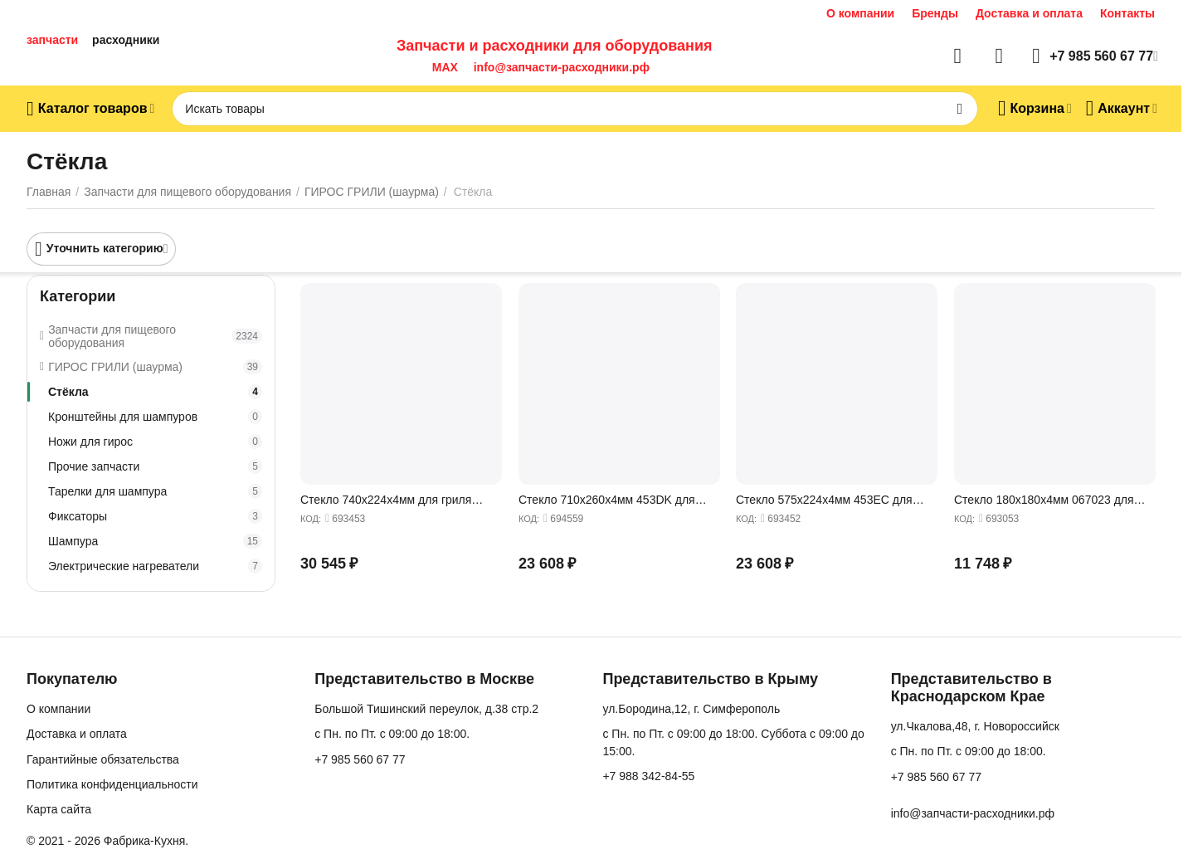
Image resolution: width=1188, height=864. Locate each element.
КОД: (310, 519)
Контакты (1127, 13)
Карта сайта (59, 809)
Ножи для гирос (155, 441)
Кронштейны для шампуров (155, 416)
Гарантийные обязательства (103, 759)
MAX (442, 67)
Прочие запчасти (155, 466)
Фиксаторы (155, 516)
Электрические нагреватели (155, 566)
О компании (860, 13)
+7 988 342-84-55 (648, 776)
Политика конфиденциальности (112, 784)
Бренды (935, 13)
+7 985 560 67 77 (359, 759)
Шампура (155, 541)
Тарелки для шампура (155, 491)
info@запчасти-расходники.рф (562, 67)
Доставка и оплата (1029, 13)
